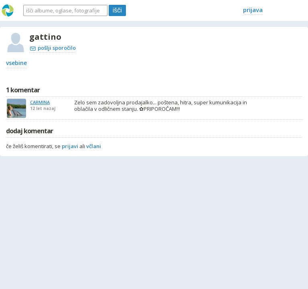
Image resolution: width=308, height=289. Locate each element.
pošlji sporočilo (53, 47)
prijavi (70, 146)
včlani (93, 146)
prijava (253, 10)
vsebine (16, 63)
